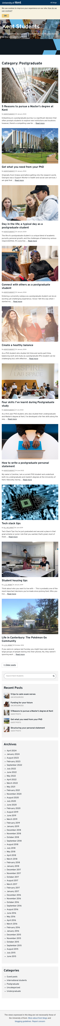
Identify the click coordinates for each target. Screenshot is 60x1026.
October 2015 (13, 942)
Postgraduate (13, 984)
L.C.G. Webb (8, 585)
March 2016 (12, 924)
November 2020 (14, 794)
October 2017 (13, 877)
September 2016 (14, 906)
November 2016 (14, 898)
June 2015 (11, 956)
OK (5, 16)
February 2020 (13, 808)
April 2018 (11, 855)
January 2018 (13, 866)
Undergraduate (14, 991)
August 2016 (12, 909)
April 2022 (11, 779)
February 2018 (13, 862)
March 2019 (12, 819)
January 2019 (13, 826)
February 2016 (13, 927)
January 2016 (13, 931)
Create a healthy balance (17, 345)
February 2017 (13, 888)
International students (17, 980)
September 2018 (14, 841)
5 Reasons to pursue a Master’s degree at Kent (32, 711)
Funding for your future (22, 702)
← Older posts (10, 665)
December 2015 (14, 935)
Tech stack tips (11, 523)
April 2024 (12, 751)
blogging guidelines (23, 1021)
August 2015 (12, 949)
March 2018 (12, 859)
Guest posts (12, 977)
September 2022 (14, 765)
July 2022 (11, 769)
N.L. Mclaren (8, 528)
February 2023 (13, 761)
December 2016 (14, 895)
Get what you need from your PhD (23, 167)
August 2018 (12, 844)
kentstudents (9, 114)
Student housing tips (14, 580)
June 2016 (11, 913)
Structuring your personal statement (28, 728)
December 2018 (14, 830)
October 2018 (13, 837)
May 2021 (11, 787)
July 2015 (11, 953)
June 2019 (11, 815)
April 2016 (11, 920)
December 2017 (14, 870)
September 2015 (14, 945)
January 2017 (13, 891)
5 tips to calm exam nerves (23, 694)
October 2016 (13, 902)
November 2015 (14, 938)
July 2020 (11, 801)
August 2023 (13, 758)
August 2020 (13, 797)
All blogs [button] (53, 3)
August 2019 (12, 812)
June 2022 (12, 772)
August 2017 (12, 880)
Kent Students (21, 26)
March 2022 (12, 783)
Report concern (38, 1021)
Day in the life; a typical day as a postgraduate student (22, 225)
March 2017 (12, 884)
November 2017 (14, 873)
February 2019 (13, 823)
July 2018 (11, 848)
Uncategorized (13, 987)
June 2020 (12, 805)
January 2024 (13, 754)
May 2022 (11, 776)
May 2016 (11, 916)
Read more (40, 123)
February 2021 (13, 790)
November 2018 (14, 833)
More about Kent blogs (37, 1018)
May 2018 (11, 851)
